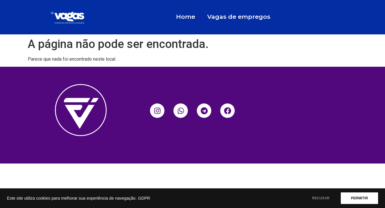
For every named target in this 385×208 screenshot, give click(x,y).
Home (185, 16)
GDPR (144, 198)
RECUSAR (321, 198)
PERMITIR (359, 198)
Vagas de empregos (238, 16)
